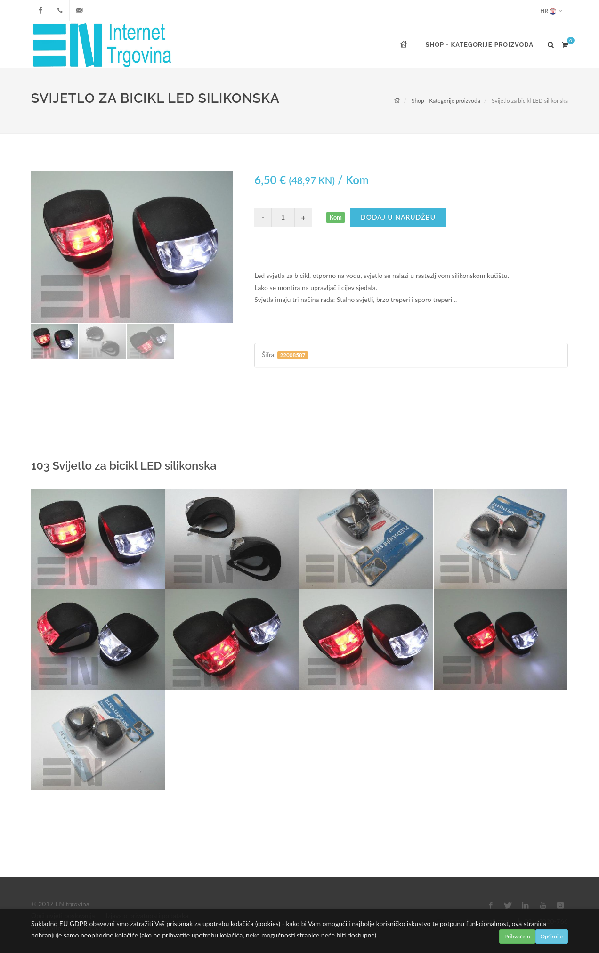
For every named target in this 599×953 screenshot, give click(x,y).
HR (551, 10)
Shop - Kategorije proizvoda (446, 100)
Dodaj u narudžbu (398, 217)
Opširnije (552, 936)
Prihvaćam (517, 936)
